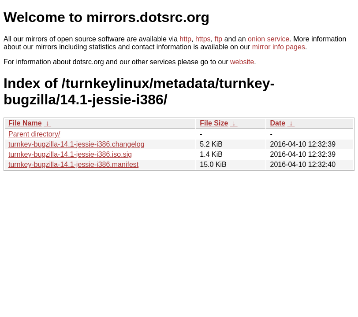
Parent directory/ (34, 134)
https (203, 39)
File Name (25, 123)
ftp (218, 39)
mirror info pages (278, 47)
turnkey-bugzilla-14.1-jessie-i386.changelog (76, 144)
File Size (214, 123)
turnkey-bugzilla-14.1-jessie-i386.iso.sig (70, 154)
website (242, 62)
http (185, 39)
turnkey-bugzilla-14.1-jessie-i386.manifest (73, 164)
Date (277, 123)
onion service (268, 39)
